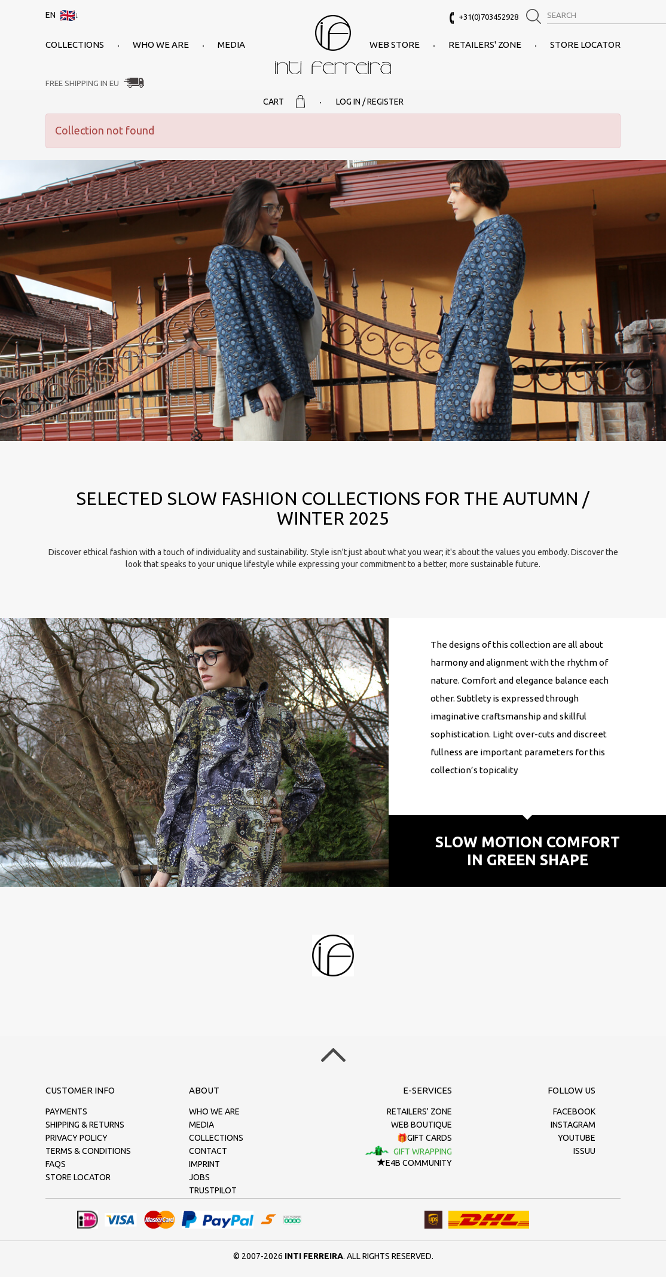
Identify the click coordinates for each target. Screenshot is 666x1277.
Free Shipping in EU (82, 83)
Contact (208, 1151)
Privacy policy (76, 1138)
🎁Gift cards (424, 1138)
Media (231, 44)
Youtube (576, 1138)
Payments (66, 1111)
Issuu (584, 1151)
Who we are (161, 44)
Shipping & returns (84, 1124)
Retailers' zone (484, 44)
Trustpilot (213, 1190)
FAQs (55, 1164)
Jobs (199, 1177)
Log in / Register (370, 101)
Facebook (574, 1111)
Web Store (394, 44)
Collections (74, 44)
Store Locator (585, 44)
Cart (284, 101)
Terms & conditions (88, 1151)
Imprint (204, 1164)
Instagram (573, 1124)
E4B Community (414, 1163)
